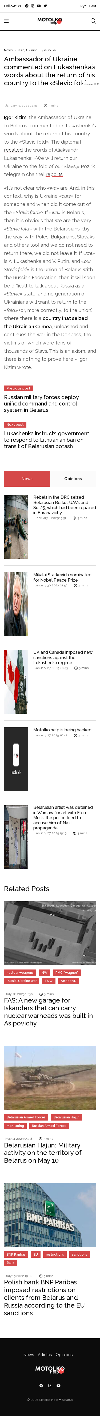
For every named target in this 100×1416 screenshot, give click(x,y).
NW (44, 973)
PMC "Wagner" (66, 973)
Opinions (73, 478)
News (8, 50)
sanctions (79, 1254)
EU (36, 1254)
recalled (13, 150)
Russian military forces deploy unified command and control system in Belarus (41, 403)
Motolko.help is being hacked (62, 729)
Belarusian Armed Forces (26, 1117)
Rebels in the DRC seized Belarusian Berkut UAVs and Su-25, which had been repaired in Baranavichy (64, 505)
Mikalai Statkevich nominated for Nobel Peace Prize (62, 577)
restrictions (55, 1254)
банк (10, 1263)
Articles (45, 1354)
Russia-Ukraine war (22, 981)
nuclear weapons (20, 973)
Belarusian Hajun (66, 1117)
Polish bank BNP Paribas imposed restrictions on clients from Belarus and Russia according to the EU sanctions (44, 1297)
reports (54, 174)
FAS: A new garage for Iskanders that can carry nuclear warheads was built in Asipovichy (48, 1011)
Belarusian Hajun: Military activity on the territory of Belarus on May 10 (43, 1153)
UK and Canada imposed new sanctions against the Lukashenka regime (63, 657)
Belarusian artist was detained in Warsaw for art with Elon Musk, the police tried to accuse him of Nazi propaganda (63, 817)
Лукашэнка (47, 50)
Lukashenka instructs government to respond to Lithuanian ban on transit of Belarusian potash (46, 439)
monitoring (15, 1126)
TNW (49, 981)
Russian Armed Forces (49, 1126)
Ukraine (32, 50)
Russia (19, 50)
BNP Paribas (16, 1254)
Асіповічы (69, 981)
